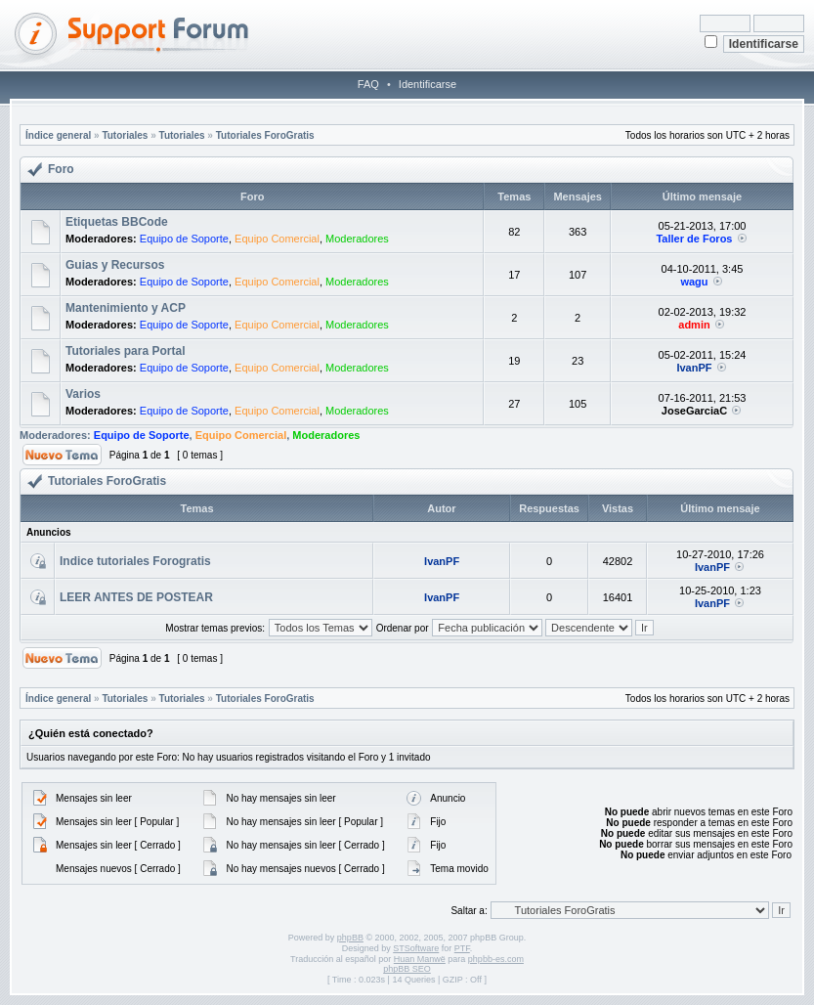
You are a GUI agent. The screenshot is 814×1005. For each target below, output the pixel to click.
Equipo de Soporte (184, 238)
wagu (693, 281)
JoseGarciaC (694, 410)
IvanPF (693, 367)
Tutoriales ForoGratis (265, 135)
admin (693, 324)
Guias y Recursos (114, 265)
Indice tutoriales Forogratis (135, 561)
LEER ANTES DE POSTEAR (136, 597)
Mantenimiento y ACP (125, 308)
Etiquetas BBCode (116, 222)
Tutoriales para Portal (125, 351)
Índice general (58, 135)
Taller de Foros (694, 238)
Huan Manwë (420, 959)
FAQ (368, 84)
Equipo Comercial (277, 238)
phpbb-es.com (496, 959)
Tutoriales (125, 135)
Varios (83, 394)
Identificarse (427, 84)
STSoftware (416, 948)
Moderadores (357, 238)
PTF (462, 948)
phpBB (350, 937)
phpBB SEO (407, 969)
